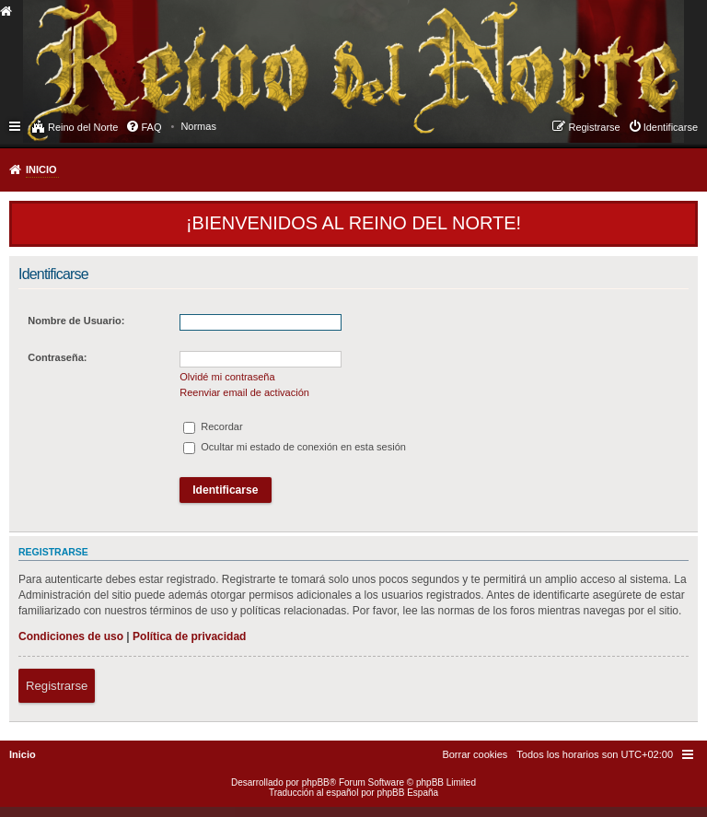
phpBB (316, 782)
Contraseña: (57, 357)
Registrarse (56, 686)
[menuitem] (198, 126)
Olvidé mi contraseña (227, 376)
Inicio (41, 169)
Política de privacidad (189, 636)
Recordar (212, 426)
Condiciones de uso (70, 636)
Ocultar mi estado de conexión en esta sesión (294, 446)
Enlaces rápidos (16, 125)
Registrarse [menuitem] (594, 127)
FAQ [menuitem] (151, 127)
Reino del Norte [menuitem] (83, 127)
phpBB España (407, 793)
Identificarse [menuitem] (670, 127)
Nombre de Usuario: (76, 320)
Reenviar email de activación (244, 392)
